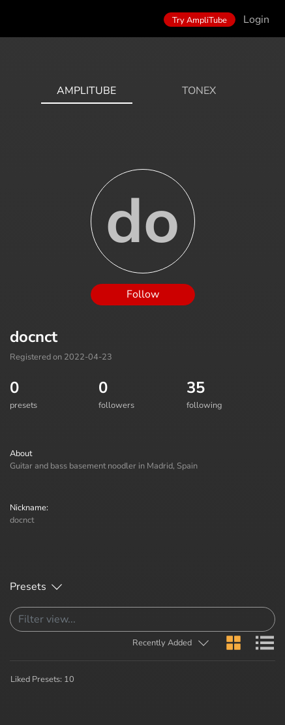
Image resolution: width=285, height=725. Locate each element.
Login (256, 19)
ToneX (199, 91)
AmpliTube (86, 91)
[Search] (142, 619)
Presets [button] (28, 586)
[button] (171, 643)
